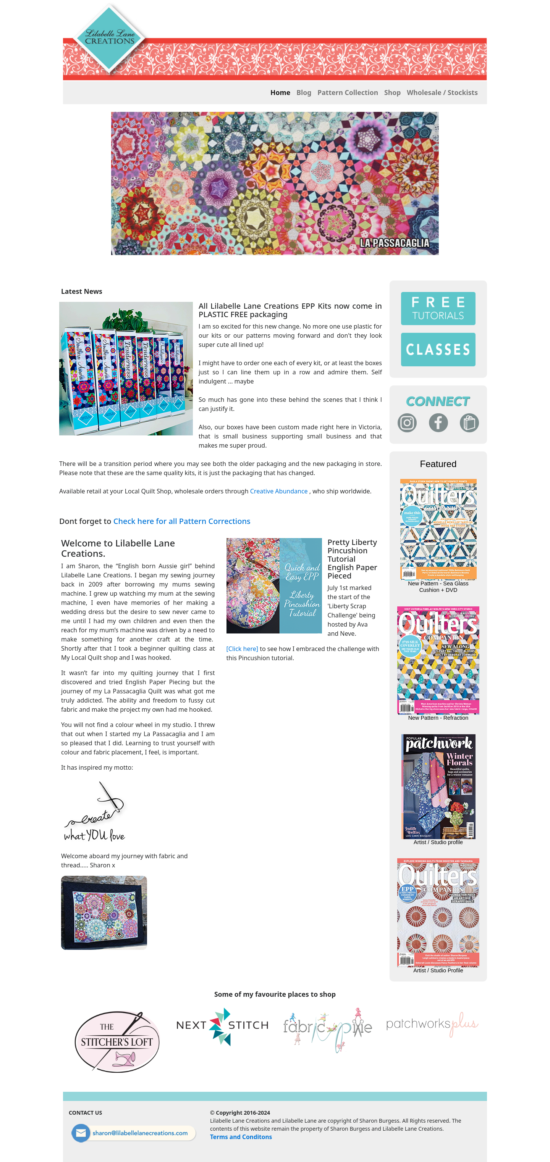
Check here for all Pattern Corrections (182, 521)
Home (280, 92)
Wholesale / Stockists (442, 92)
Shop (392, 92)
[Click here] (242, 649)
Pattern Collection (347, 92)
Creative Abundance (279, 491)
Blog (303, 92)
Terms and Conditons (241, 1137)
